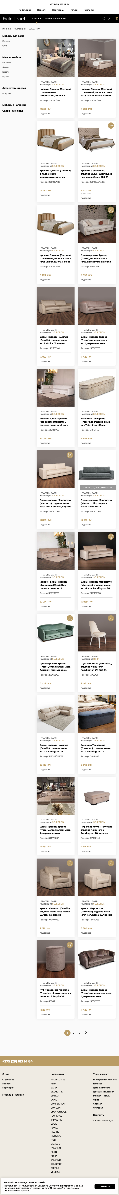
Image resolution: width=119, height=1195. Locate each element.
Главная (6, 28)
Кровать (6, 41)
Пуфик (5, 76)
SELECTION (58, 84)
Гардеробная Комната (105, 1079)
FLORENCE (56, 1116)
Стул (4, 46)
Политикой (56, 1188)
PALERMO (56, 1148)
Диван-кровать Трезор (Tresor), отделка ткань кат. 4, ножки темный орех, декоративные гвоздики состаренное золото (55, 670)
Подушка (6, 93)
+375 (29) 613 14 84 (59, 4)
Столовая (98, 1108)
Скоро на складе (12, 110)
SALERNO (56, 1160)
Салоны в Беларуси (103, 1120)
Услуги (74, 10)
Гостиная (97, 1083)
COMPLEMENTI (58, 1104)
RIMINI (96, 659)
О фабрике (25, 10)
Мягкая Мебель (101, 1095)
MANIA (54, 1128)
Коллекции (20, 28)
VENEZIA (55, 1172)
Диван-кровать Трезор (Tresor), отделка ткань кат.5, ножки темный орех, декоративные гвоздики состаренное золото (96, 262)
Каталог (36, 18)
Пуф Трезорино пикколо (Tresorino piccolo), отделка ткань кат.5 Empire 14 (55, 993)
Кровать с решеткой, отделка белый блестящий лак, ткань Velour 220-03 (96, 174)
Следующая (86, 1032)
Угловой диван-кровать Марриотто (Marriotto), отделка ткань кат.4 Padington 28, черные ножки (53, 588)
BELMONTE (57, 1091)
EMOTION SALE (58, 1112)
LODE (54, 1124)
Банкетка (6, 62)
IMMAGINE (56, 1120)
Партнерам (58, 10)
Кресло (5, 72)
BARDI (54, 1087)
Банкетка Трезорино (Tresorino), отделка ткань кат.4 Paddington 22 (95, 748)
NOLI (53, 1140)
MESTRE (55, 1132)
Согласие (54, 1185)
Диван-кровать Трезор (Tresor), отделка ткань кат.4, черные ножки (94, 340)
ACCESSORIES (58, 1079)
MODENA (55, 1136)
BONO (54, 1099)
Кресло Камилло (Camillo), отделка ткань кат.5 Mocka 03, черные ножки (55, 911)
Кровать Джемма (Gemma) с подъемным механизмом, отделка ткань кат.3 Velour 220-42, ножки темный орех (55, 95)
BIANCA (55, 1095)
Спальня (97, 1104)
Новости (41, 10)
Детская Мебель (101, 1087)
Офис (96, 1099)
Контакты (89, 10)
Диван (5, 67)
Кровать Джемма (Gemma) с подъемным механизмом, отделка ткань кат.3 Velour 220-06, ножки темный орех (55, 177)
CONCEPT (56, 1108)
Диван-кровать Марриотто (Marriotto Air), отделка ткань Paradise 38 (96, 503)
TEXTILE (55, 1168)
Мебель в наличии (55, 18)
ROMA (54, 1156)
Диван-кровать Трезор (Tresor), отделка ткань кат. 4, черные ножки (55, 830)
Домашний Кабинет (103, 1091)
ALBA (53, 1083)
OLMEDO (55, 1144)
